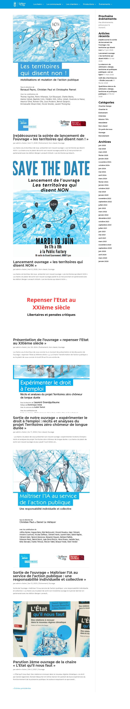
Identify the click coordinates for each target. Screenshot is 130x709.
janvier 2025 (103, 159)
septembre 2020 (105, 248)
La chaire (37, 4)
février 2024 (103, 182)
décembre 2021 (105, 218)
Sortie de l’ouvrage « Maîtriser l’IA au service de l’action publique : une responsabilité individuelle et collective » (49, 575)
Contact (37, 9)
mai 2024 (102, 172)
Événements (104, 4)
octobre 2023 (104, 188)
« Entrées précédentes (22, 688)
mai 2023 (102, 192)
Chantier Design (105, 106)
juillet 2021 (103, 228)
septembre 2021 (105, 225)
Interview (102, 116)
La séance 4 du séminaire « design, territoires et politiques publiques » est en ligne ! (108, 69)
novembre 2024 (105, 162)
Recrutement (104, 136)
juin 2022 (102, 208)
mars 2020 (103, 258)
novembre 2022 (105, 198)
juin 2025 (102, 145)
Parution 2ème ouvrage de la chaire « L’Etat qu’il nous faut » (44, 664)
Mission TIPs (104, 119)
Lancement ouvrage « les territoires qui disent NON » (48, 263)
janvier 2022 (103, 215)
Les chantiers (72, 4)
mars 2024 (103, 179)
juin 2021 (102, 232)
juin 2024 (102, 169)
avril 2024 (102, 175)
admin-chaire (21, 143)
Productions (88, 4)
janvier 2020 (103, 261)
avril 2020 (102, 255)
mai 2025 (102, 149)
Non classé (53, 143)
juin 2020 (102, 251)
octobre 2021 (104, 222)
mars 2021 (103, 241)
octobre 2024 (104, 165)
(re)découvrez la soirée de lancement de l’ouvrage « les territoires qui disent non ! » (50, 137)
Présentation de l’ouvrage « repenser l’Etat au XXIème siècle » (51, 341)
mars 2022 (103, 212)
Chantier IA (103, 109)
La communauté (54, 4)
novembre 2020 (105, 245)
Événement (43, 143)
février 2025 (103, 155)
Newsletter (103, 123)
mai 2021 (102, 235)
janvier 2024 (103, 185)
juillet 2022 (103, 205)
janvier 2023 (103, 195)
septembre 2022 (105, 202)
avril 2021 (102, 238)
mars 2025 (103, 152)
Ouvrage (61, 143)
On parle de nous (105, 129)
